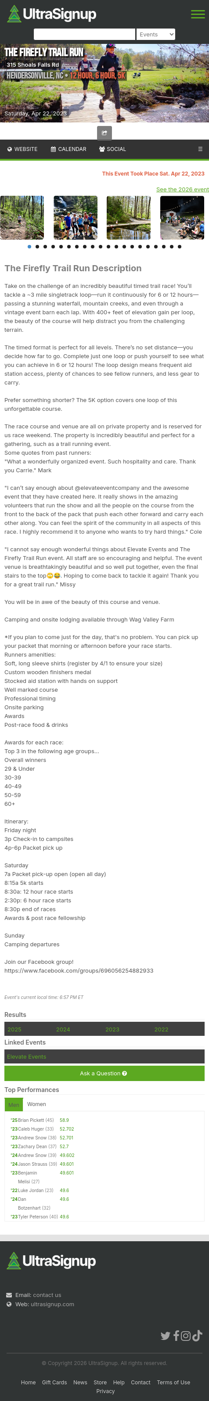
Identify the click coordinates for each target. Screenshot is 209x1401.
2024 (63, 1029)
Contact (141, 1382)
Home (28, 1382)
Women (36, 1104)
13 (124, 246)
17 (156, 246)
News (80, 1382)
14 (132, 246)
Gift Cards (54, 1382)
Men (13, 1105)
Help (119, 1382)
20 (179, 246)
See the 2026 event (182, 189)
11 (108, 246)
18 (164, 246)
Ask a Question (103, 1073)
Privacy (106, 1391)
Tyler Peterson (33, 1216)
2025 (14, 1029)
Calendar (68, 149)
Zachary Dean (32, 1146)
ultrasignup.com (52, 1304)
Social (112, 149)
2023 (112, 1029)
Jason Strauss (32, 1164)
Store (100, 1382)
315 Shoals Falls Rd (33, 64)
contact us (47, 1294)
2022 (162, 1029)
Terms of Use (173, 1382)
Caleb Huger (31, 1129)
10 (100, 246)
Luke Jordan (30, 1190)
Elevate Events (26, 1056)
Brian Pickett (31, 1120)
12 (116, 246)
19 (171, 246)
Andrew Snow (32, 1137)
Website (22, 149)
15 (140, 246)
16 (148, 246)
